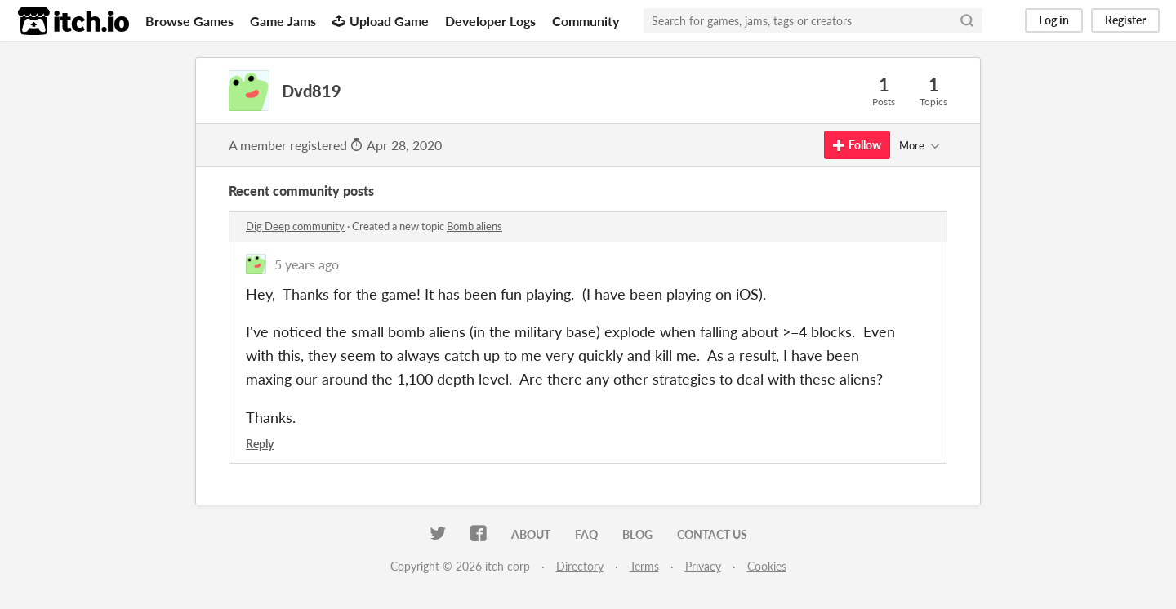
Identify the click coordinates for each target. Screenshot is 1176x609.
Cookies (766, 566)
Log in (1054, 20)
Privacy (703, 566)
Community (585, 21)
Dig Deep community (295, 226)
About (530, 534)
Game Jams (283, 21)
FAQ (586, 534)
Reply (260, 444)
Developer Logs (490, 21)
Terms (644, 566)
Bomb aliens (474, 226)
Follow (857, 145)
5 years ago (306, 264)
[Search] (966, 20)
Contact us (712, 534)
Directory (580, 566)
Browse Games (189, 21)
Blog (637, 534)
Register (1125, 20)
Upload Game (380, 21)
